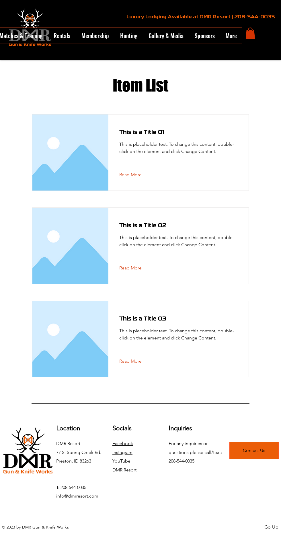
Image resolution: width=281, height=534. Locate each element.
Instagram (122, 452)
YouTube (121, 461)
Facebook (122, 443)
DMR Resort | (217, 17)
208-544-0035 (254, 17)
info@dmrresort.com (77, 496)
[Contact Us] (254, 450)
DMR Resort (124, 470)
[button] (250, 33)
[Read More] (135, 174)
